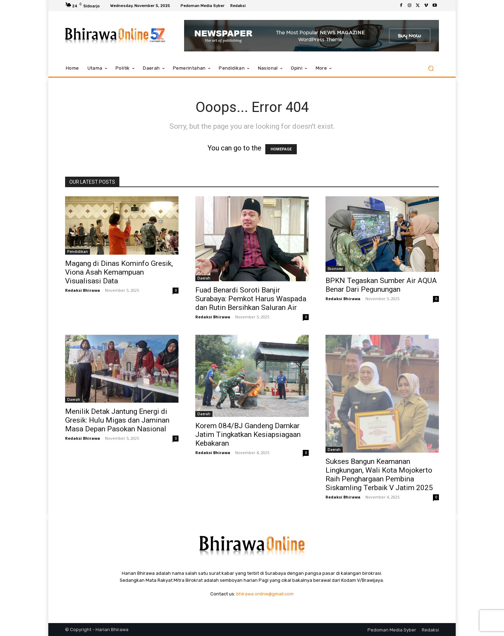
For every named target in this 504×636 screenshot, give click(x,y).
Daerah (203, 278)
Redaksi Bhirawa (82, 290)
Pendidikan (77, 251)
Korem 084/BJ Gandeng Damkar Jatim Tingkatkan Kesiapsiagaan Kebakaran (248, 434)
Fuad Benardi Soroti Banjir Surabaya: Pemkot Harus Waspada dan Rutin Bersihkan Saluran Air (250, 299)
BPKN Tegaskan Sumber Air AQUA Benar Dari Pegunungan (381, 285)
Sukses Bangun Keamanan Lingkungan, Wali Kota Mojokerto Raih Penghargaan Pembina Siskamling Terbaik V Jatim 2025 (379, 474)
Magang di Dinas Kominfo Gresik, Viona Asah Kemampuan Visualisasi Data (119, 272)
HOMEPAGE (281, 149)
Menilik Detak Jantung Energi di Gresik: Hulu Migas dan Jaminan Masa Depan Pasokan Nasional (117, 420)
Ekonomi (335, 268)
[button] (430, 68)
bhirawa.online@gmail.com (265, 593)
